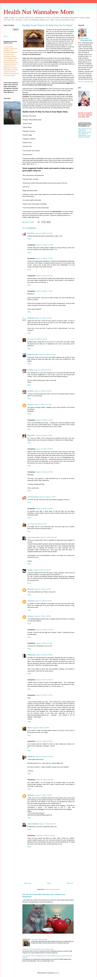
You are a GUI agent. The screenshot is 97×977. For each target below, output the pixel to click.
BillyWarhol (31, 756)
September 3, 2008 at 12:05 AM (45, 835)
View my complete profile (85, 81)
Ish (28, 339)
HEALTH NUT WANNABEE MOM (86, 39)
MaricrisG (30, 589)
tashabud (30, 370)
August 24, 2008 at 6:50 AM (48, 537)
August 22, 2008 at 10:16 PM (43, 233)
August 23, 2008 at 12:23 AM (44, 245)
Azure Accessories (33, 537)
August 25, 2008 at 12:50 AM (44, 629)
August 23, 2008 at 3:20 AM (44, 258)
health (55, 249)
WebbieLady (31, 655)
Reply (29, 239)
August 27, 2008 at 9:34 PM (47, 824)
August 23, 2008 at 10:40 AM (42, 370)
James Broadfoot (32, 824)
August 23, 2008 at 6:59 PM (44, 472)
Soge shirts (31, 435)
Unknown (30, 404)
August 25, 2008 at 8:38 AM (44, 655)
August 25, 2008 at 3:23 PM (44, 695)
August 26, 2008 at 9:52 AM (44, 741)
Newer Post (27, 883)
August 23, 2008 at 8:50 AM (38, 339)
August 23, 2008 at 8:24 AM (43, 318)
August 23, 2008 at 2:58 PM (43, 435)
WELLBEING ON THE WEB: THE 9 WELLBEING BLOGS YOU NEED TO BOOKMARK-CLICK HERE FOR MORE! (85, 133)
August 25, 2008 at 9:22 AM (44, 680)
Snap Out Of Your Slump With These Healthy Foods (38, 949)
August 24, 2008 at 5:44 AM (38, 524)
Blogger (57, 973)
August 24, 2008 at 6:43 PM (43, 601)
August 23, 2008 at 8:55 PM (44, 508)
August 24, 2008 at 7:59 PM (42, 616)
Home (49, 883)
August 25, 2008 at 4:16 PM (40, 727)
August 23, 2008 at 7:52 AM (44, 291)
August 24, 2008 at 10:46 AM (42, 570)
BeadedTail (31, 318)
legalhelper (31, 795)
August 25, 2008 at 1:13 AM (44, 643)
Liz (28, 524)
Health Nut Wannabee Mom (39, 11)
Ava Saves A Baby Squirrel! (39, 939)
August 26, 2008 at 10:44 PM (44, 756)
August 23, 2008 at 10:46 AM (42, 391)
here (35, 164)
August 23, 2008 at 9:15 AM (47, 354)
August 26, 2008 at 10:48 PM (44, 779)
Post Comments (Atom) (53, 889)
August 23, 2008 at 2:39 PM (44, 420)
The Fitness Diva (32, 497)
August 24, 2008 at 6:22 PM (42, 589)
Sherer (29, 727)
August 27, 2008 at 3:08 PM (43, 795)
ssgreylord (30, 601)
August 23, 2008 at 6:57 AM (44, 275)
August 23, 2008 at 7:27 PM (47, 497)
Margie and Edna (32, 354)
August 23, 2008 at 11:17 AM (43, 404)
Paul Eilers (30, 233)
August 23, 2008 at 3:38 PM (44, 449)
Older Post (70, 883)
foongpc (30, 570)
